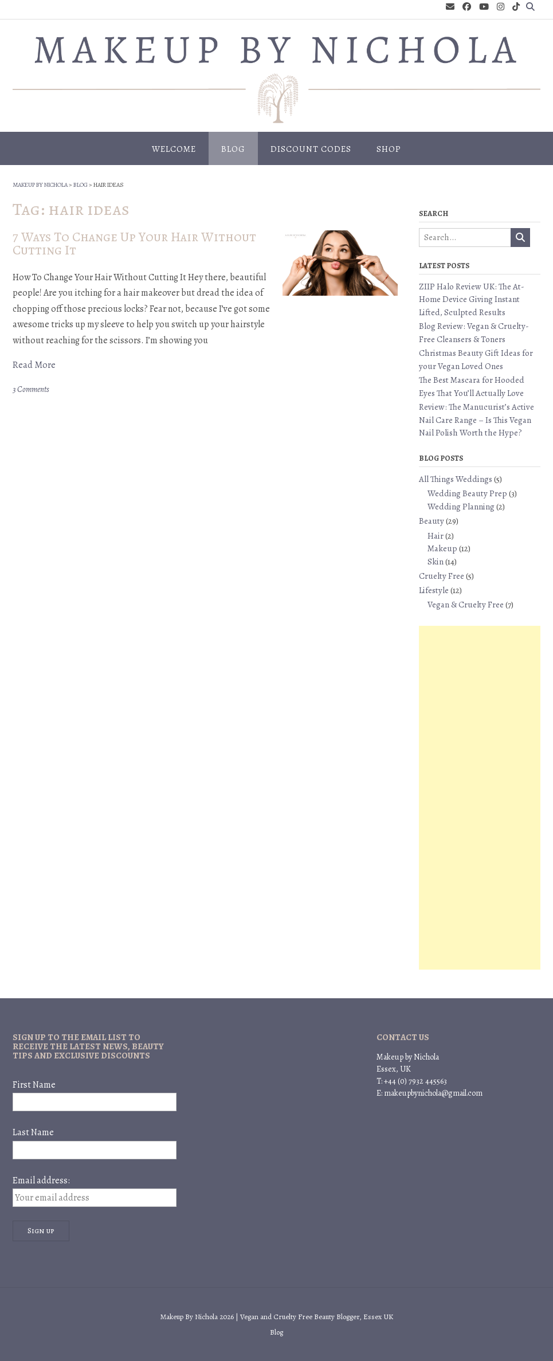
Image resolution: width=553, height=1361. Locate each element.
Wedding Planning (461, 506)
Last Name (33, 1132)
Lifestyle (434, 590)
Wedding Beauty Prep (467, 493)
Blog (233, 149)
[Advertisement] (479, 798)
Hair (436, 536)
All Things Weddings (455, 479)
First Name (34, 1084)
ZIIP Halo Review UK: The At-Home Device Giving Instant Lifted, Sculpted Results (471, 299)
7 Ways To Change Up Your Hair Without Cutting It (134, 243)
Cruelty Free (441, 576)
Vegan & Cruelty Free (466, 604)
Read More (34, 365)
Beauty (431, 521)
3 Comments (31, 389)
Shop (388, 149)
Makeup (442, 548)
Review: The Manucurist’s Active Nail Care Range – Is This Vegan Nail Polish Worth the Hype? (476, 419)
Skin (436, 561)
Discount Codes (310, 149)
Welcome (174, 149)
